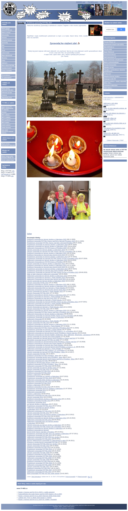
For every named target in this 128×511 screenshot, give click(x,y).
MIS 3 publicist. (6, 120)
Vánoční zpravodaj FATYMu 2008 (38, 459)
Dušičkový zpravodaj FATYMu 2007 (39, 468)
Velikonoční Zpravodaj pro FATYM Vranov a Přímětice (45, 262)
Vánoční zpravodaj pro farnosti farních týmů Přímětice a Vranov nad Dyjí (51, 338)
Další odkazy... (108, 88)
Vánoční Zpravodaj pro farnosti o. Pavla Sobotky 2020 (45, 307)
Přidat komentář (82, 476)
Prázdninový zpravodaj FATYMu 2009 (39, 456)
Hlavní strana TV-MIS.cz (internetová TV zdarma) (7, 108)
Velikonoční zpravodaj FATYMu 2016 (39, 366)
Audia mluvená (6, 127)
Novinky (4, 112)
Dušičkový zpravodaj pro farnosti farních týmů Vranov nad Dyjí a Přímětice (40, 431)
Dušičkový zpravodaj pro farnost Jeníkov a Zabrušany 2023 (46, 265)
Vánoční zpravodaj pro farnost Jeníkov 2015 (42, 368)
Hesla (3, 50)
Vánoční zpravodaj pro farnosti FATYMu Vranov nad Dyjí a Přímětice (50, 251)
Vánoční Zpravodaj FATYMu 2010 (38, 446)
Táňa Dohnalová (36, 476)
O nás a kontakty (7, 70)
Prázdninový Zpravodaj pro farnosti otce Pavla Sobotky (45, 270)
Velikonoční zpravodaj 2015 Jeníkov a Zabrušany (43, 380)
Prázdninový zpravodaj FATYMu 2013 (39, 406)
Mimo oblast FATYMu (8, 65)
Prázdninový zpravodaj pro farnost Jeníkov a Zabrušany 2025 (47, 244)
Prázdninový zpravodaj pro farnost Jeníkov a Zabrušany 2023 (47, 269)
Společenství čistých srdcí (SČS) (114, 44)
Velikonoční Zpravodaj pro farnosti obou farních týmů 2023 (46, 279)
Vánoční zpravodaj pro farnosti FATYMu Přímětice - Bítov (46, 352)
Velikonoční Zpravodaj (34, 319)
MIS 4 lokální (5, 122)
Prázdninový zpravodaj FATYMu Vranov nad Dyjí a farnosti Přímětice (50, 243)
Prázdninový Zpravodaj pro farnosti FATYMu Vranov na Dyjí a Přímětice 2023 (52, 272)
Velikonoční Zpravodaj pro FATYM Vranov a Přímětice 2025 (47, 248)
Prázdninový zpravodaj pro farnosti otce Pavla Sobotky (45, 345)
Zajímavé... (5, 63)
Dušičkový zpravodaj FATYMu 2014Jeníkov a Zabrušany (39, 384)
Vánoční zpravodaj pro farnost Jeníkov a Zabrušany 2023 (46, 264)
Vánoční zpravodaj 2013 (35, 397)
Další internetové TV (110, 57)
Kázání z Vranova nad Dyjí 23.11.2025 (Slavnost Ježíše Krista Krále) (39, 496)
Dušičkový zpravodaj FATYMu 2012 (39, 416)
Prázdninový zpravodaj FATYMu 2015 (39, 378)
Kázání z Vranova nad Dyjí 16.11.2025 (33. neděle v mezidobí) (37, 499)
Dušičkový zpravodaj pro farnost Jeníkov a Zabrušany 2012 (46, 418)
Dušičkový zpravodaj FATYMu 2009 (39, 454)
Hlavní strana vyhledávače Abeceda (8, 144)
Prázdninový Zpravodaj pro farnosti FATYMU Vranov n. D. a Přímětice (50, 331)
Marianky (4, 58)
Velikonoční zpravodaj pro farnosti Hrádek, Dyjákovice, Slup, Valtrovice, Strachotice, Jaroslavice (59, 335)
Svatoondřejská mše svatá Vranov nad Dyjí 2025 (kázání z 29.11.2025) (40, 494)
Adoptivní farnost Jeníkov (111, 76)
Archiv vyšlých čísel (8, 160)
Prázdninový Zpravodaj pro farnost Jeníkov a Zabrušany (45, 317)
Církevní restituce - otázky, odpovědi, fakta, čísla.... (115, 82)
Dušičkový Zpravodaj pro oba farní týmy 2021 (42, 298)
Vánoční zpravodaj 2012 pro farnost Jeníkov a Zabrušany (46, 414)
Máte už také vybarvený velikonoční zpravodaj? (42, 274)
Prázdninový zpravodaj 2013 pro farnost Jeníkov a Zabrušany (37, 403)
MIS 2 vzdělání (6, 117)
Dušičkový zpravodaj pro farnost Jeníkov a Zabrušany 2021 (46, 295)
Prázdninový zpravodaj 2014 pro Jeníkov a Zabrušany (45, 388)
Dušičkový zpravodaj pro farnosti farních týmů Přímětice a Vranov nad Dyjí (51, 342)
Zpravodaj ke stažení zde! (65, 43)
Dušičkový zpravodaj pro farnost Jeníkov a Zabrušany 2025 (46, 239)
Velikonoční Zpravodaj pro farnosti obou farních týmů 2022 (46, 290)
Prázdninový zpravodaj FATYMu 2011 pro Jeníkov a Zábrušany (48, 433)
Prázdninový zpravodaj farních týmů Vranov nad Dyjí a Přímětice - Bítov (51, 359)
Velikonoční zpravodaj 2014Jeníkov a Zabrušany (36, 393)
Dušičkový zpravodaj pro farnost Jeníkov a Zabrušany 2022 (46, 284)
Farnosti (4, 37)
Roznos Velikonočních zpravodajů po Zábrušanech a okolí (46, 440)
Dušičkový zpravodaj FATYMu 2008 (39, 461)
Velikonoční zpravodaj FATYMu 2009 (39, 458)
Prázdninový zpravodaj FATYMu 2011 (39, 435)
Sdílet (29, 234)
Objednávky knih (7, 97)
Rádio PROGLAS (109, 52)
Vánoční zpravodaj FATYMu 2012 (38, 413)
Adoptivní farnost (7, 40)
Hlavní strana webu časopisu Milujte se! (8, 156)
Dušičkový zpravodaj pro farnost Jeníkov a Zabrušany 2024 (46, 253)
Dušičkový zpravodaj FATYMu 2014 (39, 387)
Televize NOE (108, 49)
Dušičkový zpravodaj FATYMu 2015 (39, 371)
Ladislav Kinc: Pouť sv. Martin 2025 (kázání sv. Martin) (35, 498)
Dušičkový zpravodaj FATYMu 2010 (39, 447)
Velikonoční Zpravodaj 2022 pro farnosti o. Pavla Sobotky (46, 288)
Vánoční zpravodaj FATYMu (36, 354)
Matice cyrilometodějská (111, 62)
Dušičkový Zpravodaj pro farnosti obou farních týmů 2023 (46, 267)
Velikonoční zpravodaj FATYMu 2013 (39, 411)
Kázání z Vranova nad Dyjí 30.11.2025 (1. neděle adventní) (36, 492)
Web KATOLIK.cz (109, 47)
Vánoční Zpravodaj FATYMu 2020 (38, 309)
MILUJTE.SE (117, 2)
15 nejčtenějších (6, 77)
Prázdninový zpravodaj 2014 (36, 390)
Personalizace (6, 75)
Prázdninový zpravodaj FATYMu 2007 (39, 470)
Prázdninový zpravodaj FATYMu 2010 (39, 449)
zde (13, 171)
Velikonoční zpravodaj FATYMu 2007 (39, 472)
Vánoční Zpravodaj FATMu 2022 (37, 283)
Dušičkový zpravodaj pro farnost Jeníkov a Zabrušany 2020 (46, 310)
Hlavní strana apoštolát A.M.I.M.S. (8, 89)
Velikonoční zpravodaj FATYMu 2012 (39, 420)
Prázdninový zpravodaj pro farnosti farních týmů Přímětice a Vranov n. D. (51, 347)
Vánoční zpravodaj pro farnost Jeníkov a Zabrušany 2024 (46, 250)
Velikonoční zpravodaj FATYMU (37, 361)
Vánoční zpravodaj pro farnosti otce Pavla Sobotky (44, 336)
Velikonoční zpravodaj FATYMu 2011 (39, 439)
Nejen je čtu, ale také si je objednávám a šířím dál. (111, 134)
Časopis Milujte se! (109, 42)
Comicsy (4, 95)
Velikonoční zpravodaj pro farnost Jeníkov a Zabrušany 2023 (47, 276)
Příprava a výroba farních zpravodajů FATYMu (42, 442)
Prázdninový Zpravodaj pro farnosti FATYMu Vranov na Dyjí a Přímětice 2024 (52, 258)
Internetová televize (110, 54)
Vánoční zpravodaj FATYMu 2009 (38, 453)
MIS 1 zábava (5, 114)
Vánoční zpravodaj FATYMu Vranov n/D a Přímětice (44, 427)
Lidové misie (5, 53)
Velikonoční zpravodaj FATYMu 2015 (39, 381)
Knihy (3, 60)
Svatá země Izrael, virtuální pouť (113, 59)
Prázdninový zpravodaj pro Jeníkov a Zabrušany (43, 376)
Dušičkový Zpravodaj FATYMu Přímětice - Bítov (43, 355)
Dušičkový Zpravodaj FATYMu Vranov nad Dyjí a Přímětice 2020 (48, 312)
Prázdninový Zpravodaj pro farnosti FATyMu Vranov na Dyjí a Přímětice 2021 (52, 302)
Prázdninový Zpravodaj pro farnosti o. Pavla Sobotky (44, 300)
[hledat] (110, 29)
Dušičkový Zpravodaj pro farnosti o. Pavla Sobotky (43, 296)
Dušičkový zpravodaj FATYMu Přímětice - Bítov (42, 364)
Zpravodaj (5, 42)
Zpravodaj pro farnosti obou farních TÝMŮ (41, 362)
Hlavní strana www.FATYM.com (7, 29)
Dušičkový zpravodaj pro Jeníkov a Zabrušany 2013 (44, 399)
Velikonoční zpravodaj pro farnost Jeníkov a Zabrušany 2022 (47, 286)
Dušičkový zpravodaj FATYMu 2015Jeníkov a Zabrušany (39, 374)
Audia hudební (6, 125)
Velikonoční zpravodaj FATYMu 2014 (39, 395)
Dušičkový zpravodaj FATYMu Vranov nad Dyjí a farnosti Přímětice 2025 (51, 241)
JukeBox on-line (109, 67)
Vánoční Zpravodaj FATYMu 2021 (38, 293)
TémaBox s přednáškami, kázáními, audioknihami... (114, 70)
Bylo (3, 45)
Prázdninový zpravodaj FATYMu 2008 (39, 463)
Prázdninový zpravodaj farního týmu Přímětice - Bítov (44, 357)
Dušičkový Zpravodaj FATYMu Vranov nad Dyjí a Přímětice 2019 (48, 328)
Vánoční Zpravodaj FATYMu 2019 (38, 322)
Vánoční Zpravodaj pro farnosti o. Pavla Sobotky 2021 (45, 291)
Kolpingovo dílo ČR (110, 79)
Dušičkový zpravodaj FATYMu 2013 (39, 401)
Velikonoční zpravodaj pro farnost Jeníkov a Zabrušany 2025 (47, 246)
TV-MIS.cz (104, 2)
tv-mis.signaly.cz (8, 173)
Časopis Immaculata (110, 65)
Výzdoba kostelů (7, 68)
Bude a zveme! (6, 32)
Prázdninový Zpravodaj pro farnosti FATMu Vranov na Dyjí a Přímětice (50, 316)
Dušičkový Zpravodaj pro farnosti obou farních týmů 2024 (46, 255)
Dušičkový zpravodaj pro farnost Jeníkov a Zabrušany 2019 (46, 324)
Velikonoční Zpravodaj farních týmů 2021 (40, 305)
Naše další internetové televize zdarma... (7, 131)
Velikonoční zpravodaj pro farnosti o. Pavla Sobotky (44, 303)
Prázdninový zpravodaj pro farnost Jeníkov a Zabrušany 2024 (47, 257)
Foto (3, 47)
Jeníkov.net (107, 74)
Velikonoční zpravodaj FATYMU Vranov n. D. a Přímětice (46, 350)
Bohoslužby (5, 35)
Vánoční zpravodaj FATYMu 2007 (38, 466)
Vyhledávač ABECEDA (110, 85)
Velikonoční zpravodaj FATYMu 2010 (39, 451)
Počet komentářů (70, 476)
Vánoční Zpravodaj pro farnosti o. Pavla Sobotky (43, 321)
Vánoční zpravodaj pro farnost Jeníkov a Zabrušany (44, 425)
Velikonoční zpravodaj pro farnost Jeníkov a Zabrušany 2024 (47, 260)
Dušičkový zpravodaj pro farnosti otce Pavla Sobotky (44, 343)
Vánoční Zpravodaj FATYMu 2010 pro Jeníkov (42, 444)
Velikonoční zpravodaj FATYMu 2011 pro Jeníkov (43, 437)
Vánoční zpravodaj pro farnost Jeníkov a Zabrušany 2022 (46, 281)
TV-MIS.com (93, 2)
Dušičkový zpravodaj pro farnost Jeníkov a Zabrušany (45, 428)
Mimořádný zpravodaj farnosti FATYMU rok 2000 (43, 340)
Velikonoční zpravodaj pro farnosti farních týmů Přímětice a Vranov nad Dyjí (52, 333)
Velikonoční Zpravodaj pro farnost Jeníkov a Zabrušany (45, 314)
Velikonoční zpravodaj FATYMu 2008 (39, 465)
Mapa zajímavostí (7, 55)
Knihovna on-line (7, 92)
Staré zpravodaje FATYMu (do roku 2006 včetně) (43, 473)
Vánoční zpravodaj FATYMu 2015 (38, 369)
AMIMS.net (80, 2)
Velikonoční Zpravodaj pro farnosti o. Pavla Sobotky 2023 (46, 277)
